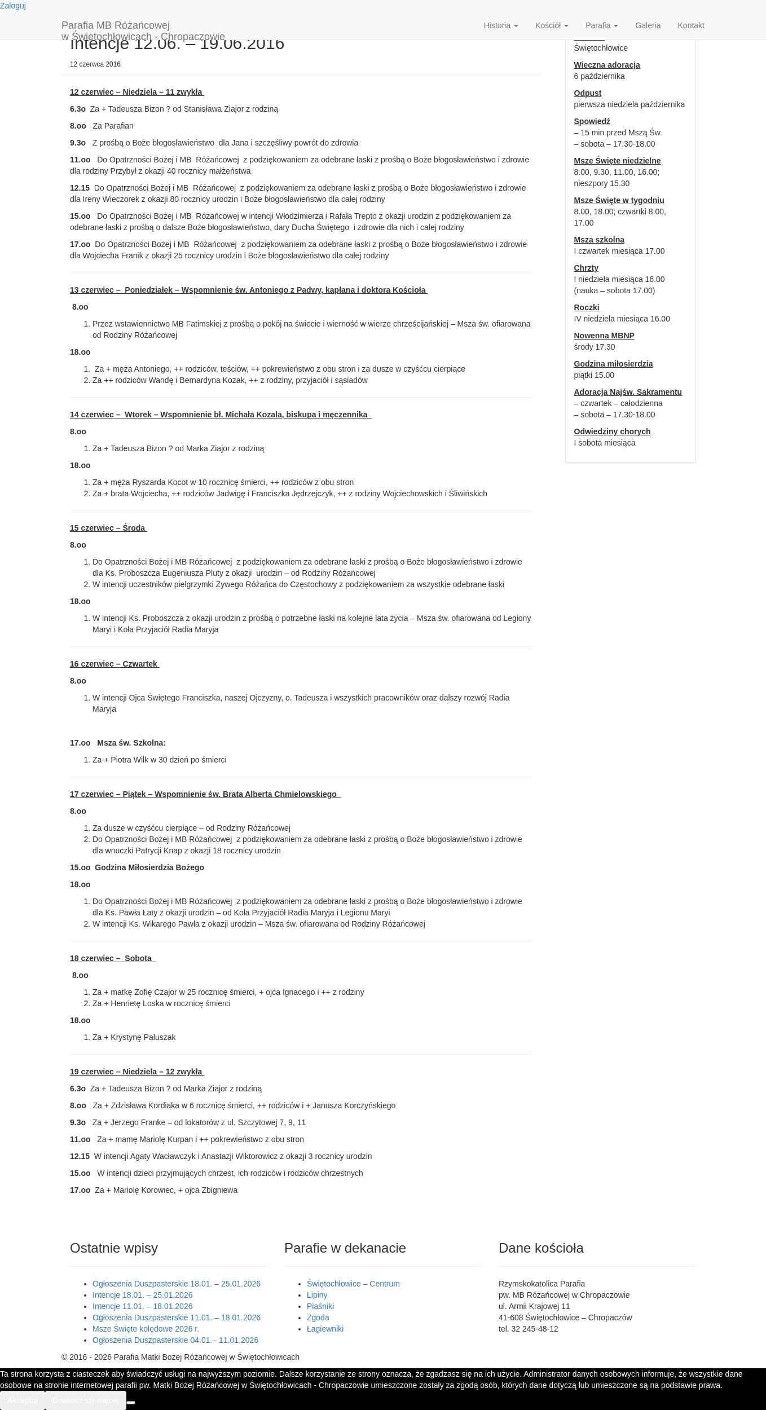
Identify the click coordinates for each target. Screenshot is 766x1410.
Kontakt (691, 25)
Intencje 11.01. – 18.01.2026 (142, 1306)
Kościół (552, 25)
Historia (501, 25)
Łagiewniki (325, 1328)
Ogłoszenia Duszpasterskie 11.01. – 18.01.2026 (177, 1317)
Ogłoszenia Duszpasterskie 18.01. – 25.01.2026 (177, 1283)
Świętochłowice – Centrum (353, 1283)
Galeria (648, 25)
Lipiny (317, 1294)
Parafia (601, 25)
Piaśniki (320, 1306)
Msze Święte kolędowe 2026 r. (146, 1328)
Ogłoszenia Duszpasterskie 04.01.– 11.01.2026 (175, 1340)
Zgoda (318, 1317)
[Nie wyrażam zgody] (130, 1402)
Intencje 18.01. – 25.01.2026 (142, 1294)
